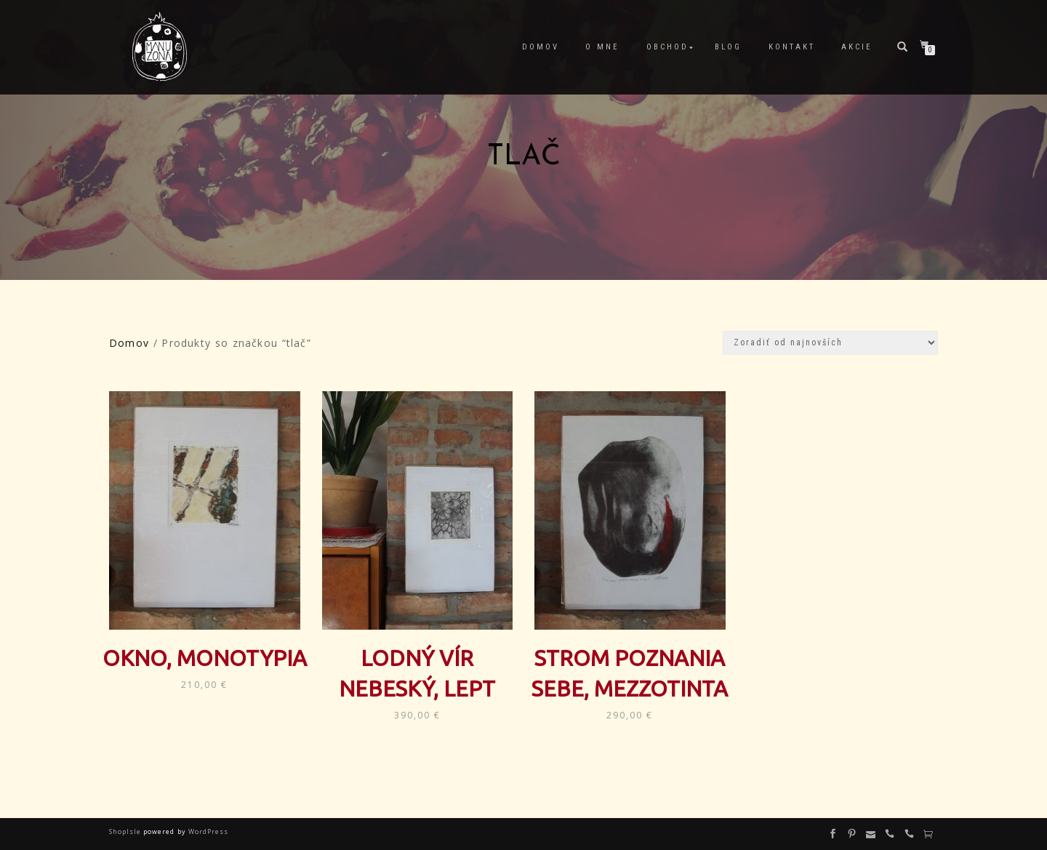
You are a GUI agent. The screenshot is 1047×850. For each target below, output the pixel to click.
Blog (728, 47)
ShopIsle (126, 831)
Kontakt (792, 47)
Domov (540, 47)
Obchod (667, 47)
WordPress (207, 831)
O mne (602, 47)
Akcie (856, 47)
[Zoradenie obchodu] (830, 343)
